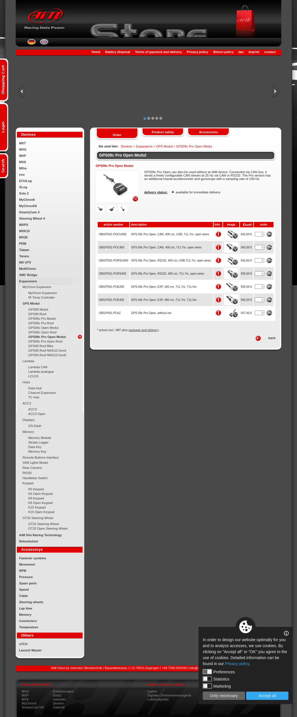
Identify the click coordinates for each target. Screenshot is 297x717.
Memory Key (37, 451)
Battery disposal (117, 52)
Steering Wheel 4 (32, 218)
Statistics (216, 678)
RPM (22, 570)
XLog (23, 187)
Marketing (217, 685)
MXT (22, 143)
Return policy (223, 52)
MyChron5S (28, 206)
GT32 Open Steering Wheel (48, 528)
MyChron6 (27, 199)
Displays (29, 420)
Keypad (28, 483)
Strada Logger (38, 442)
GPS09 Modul (38, 309)
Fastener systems (32, 558)
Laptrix (152, 691)
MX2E (23, 237)
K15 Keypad (37, 507)
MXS (22, 162)
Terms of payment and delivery (158, 52)
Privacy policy (197, 52)
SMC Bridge (28, 275)
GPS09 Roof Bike (40, 346)
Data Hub (35, 388)
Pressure (26, 577)
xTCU (23, 644)
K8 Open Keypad (40, 503)
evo (22, 174)
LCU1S (33, 376)
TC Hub (33, 397)
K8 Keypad (36, 498)
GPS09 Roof (37, 314)
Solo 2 (24, 193)
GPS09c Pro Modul (42, 318)
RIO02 (27, 473)
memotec (59, 699)
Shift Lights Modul (35, 462)
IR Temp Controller (41, 297)
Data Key (34, 447)
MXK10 (24, 231)
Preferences (219, 671)
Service (58, 703)
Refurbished (28, 541)
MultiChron (27, 268)
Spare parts (28, 583)
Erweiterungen (63, 691)
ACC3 (27, 403)
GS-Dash (34, 426)
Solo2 (57, 695)
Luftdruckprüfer (158, 699)
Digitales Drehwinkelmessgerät (169, 695)
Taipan (24, 250)
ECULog (25, 181)
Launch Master (30, 650)
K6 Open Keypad (40, 493)
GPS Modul (31, 303)
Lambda (28, 361)
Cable (23, 596)
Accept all (267, 695)
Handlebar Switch (35, 478)
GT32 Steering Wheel (38, 518)
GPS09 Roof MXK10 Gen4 (47, 350)
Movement (27, 564)
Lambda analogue (41, 371)
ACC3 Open (36, 414)
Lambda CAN (37, 367)
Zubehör (59, 707)
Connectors (28, 621)
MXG (22, 149)
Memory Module (39, 437)
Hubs (26, 382)
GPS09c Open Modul (43, 327)
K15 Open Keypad (41, 512)
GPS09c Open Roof (42, 332)
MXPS (23, 224)
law (241, 52)
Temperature (28, 627)
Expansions (28, 281)
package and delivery (143, 330)
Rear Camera (32, 467)
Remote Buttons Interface (41, 457)
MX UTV (25, 262)
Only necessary (224, 695)
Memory (28, 432)
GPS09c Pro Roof (41, 323)
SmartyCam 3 (29, 212)
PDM (22, 243)
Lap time (25, 608)
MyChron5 (29, 703)
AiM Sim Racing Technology (40, 535)
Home (96, 52)
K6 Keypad (36, 489)
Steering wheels (31, 602)
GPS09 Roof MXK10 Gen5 (47, 355)
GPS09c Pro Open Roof (45, 341)
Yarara (24, 256)
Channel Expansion (42, 392)
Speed (24, 589)
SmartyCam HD (33, 707)
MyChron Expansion (37, 287)
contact (270, 52)
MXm (23, 168)
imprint (253, 52)
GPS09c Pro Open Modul (47, 337)
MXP (22, 155)
